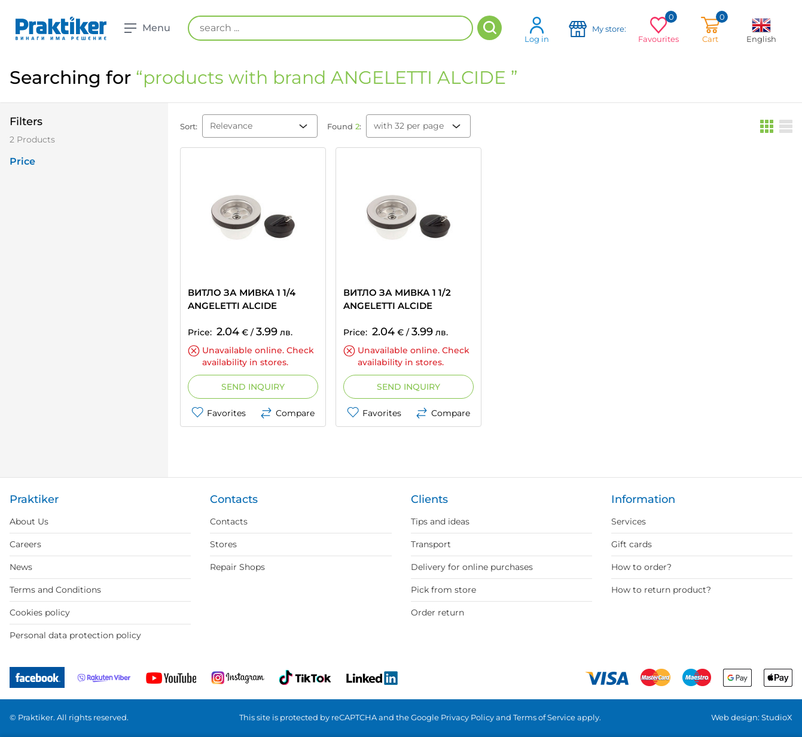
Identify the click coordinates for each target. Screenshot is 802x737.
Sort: (188, 126)
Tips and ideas (440, 521)
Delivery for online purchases (472, 567)
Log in (536, 30)
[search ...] (330, 28)
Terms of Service (544, 717)
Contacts (229, 521)
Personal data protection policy (75, 635)
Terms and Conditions (55, 589)
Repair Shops (237, 567)
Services (628, 521)
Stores (223, 544)
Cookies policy (40, 612)
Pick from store (443, 589)
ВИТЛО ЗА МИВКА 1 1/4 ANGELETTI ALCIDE (241, 299)
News (21, 567)
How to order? (641, 567)
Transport (431, 544)
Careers (25, 544)
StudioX (776, 717)
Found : (344, 126)
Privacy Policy (467, 717)
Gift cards (631, 544)
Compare (287, 413)
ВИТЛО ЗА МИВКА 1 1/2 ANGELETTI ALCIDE (397, 299)
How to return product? (661, 589)
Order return (437, 612)
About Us (29, 521)
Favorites (218, 413)
